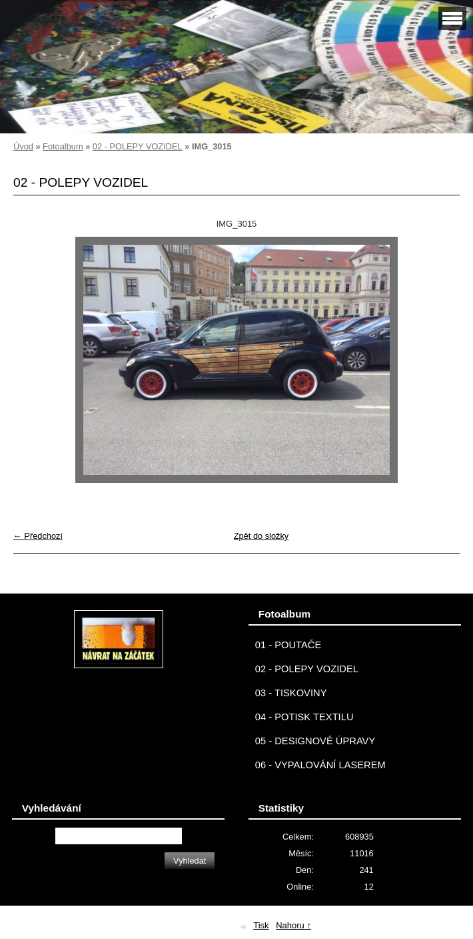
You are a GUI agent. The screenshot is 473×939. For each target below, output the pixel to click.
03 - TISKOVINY (291, 693)
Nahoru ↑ (293, 925)
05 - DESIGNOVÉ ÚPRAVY (315, 741)
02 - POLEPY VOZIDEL (138, 146)
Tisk (260, 925)
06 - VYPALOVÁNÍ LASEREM (320, 765)
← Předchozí (38, 536)
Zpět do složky (261, 536)
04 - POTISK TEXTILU (304, 717)
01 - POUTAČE (288, 645)
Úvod (23, 146)
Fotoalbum (63, 146)
